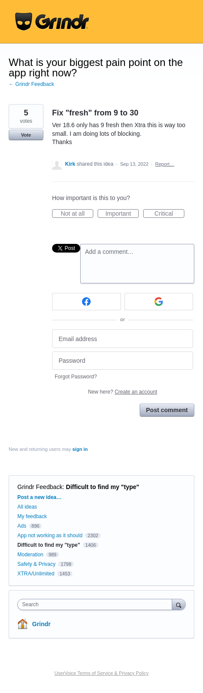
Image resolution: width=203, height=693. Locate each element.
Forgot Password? (76, 377)
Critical (169, 214)
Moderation (31, 555)
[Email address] (122, 338)
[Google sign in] (158, 301)
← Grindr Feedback (31, 84)
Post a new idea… (39, 497)
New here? (122, 392)
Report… (164, 164)
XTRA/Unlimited (35, 574)
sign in (80, 449)
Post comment (167, 410)
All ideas (27, 507)
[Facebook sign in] (86, 301)
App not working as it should (49, 535)
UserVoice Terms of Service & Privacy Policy (102, 673)
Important (122, 214)
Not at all (77, 214)
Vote (26, 135)
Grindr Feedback (39, 486)
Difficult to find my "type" (102, 486)
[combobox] (97, 604)
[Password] (122, 360)
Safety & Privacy (37, 564)
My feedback (32, 516)
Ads (21, 526)
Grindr (41, 624)
